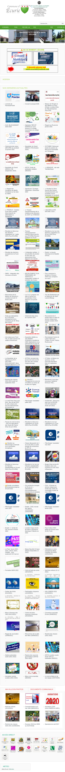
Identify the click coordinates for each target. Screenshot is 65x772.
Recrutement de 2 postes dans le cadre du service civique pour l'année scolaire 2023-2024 (52, 319)
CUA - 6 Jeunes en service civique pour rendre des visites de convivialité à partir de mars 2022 (51, 489)
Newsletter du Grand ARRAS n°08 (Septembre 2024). (11, 169)
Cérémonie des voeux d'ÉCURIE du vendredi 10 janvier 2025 (12, 148)
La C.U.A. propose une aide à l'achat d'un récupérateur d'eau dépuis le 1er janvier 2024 (32, 298)
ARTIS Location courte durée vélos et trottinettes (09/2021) (52, 656)
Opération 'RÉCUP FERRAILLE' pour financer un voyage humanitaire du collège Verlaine (32, 128)
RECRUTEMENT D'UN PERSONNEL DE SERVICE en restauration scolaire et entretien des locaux (32, 277)
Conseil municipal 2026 (32, 104)
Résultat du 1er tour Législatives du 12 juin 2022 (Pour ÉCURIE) (51, 423)
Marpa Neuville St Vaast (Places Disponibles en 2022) (32, 550)
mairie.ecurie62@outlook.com (39, 7)
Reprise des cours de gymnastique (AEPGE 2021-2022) (31, 656)
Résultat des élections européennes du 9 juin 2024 (12, 254)
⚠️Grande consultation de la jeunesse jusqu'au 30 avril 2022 (12, 487)
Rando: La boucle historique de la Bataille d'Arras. (52, 254)
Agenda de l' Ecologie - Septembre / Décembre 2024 (32, 190)
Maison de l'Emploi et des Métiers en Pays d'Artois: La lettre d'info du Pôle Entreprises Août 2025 (52, 107)
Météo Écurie (5, 769)
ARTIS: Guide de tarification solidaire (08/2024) (31, 169)
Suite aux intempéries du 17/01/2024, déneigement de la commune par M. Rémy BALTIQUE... (12, 319)
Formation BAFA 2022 (11, 570)
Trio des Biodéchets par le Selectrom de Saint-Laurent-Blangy (52, 296)
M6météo (11, 769)
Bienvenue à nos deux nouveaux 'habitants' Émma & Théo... (51, 381)
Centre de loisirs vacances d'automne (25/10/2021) (31, 614)
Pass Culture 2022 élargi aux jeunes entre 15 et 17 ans (52, 529)
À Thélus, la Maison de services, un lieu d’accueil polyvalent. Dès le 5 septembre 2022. (52, 362)
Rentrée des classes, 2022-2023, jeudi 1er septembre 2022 (11, 381)
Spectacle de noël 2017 (52, 724)
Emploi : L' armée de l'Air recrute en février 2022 (11, 529)
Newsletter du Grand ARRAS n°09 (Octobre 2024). (32, 148)
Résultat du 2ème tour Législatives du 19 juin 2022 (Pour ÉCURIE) (31, 423)
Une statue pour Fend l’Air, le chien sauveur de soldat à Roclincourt (12, 338)
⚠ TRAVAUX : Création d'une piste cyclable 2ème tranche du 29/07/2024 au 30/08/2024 (12, 213)
